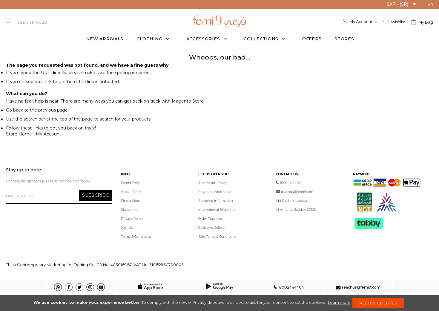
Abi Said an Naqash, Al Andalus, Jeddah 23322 (296, 205)
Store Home (19, 134)
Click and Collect (211, 227)
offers (311, 39)
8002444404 (288, 183)
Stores (344, 39)
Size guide (129, 210)
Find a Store (130, 201)
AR (430, 4)
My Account (48, 134)
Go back (14, 110)
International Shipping (216, 210)
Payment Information (215, 192)
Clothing (149, 39)
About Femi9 (131, 192)
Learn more (338, 302)
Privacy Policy (132, 219)
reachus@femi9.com (294, 192)
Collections (261, 39)
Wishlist (398, 21)
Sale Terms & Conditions (217, 236)
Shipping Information (215, 201)
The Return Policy (212, 183)
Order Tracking (210, 219)
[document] (219, 302)
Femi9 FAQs (130, 183)
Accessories (203, 39)
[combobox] (38, 21)
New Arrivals (104, 39)
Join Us (127, 227)
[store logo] (219, 20)
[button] (402, 4)
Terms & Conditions (136, 236)
